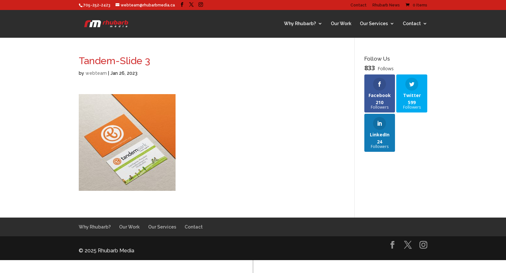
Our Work (341, 23)
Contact (358, 5)
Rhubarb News (386, 5)
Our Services (374, 23)
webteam (96, 73)
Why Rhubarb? (300, 23)
